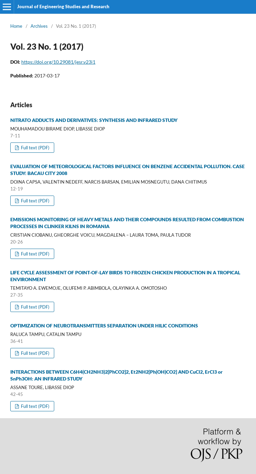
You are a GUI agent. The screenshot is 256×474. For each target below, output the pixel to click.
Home (16, 26)
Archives (39, 26)
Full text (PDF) (34, 147)
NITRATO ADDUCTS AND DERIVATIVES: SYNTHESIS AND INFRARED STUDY (93, 120)
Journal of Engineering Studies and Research (63, 6)
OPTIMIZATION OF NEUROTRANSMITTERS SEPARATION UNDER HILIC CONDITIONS (104, 325)
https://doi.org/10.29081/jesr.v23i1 (58, 62)
